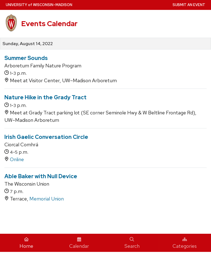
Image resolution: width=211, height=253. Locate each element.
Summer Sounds (26, 58)
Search (132, 243)
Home (26, 243)
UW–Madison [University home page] (39, 4)
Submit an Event (189, 4)
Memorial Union (46, 199)
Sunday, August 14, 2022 (27, 43)
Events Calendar (49, 23)
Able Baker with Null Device (40, 176)
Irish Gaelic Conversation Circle (46, 137)
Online (17, 159)
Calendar (79, 243)
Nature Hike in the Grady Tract (45, 97)
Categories (185, 243)
